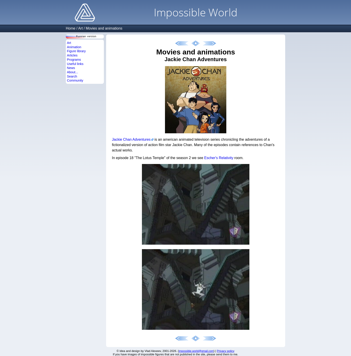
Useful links (75, 64)
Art (80, 28)
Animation (74, 47)
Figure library (76, 51)
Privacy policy (225, 351)
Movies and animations (104, 28)
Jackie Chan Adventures (131, 139)
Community (75, 80)
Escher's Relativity (218, 158)
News (71, 68)
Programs (74, 59)
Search (72, 76)
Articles (72, 55)
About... (72, 72)
